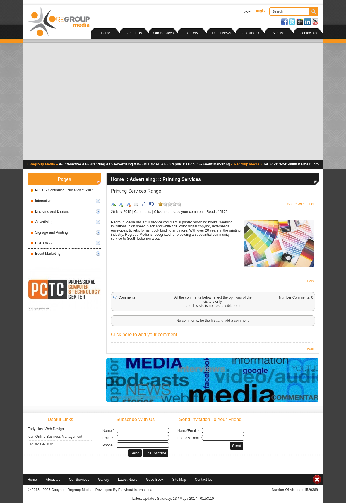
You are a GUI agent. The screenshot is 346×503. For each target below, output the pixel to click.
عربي (247, 10)
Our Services (163, 33)
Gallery (192, 33)
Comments (142, 212)
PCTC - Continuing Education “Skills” (64, 190)
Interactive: (43, 201)
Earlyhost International (135, 490)
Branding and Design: (52, 211)
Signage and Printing (51, 232)
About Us (134, 33)
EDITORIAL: (44, 243)
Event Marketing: (48, 253)
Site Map (279, 33)
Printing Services (181, 179)
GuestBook (250, 33)
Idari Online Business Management (55, 436)
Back (310, 281)
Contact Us (308, 33)
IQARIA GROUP (40, 444)
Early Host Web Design (46, 429)
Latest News (221, 33)
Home (105, 33)
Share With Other (300, 204)
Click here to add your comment (178, 212)
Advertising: (44, 222)
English (261, 10)
